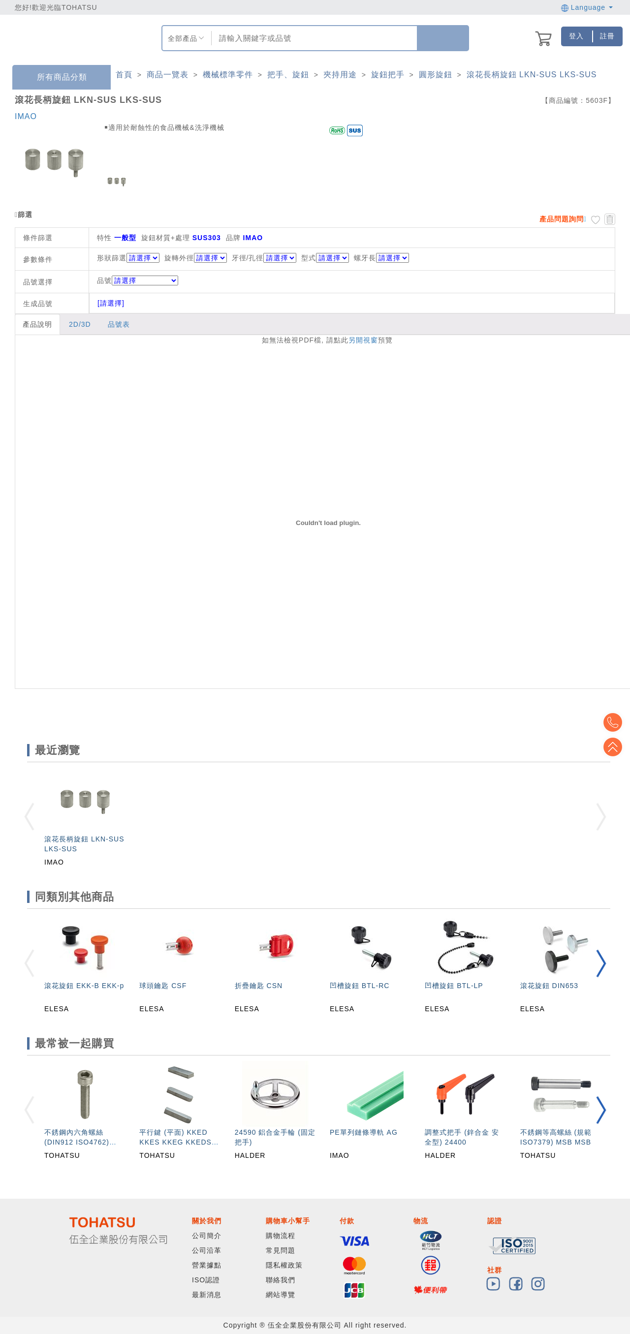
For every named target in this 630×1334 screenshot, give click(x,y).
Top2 (615, 722)
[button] (601, 963)
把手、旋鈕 (288, 74)
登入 (576, 36)
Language (587, 7)
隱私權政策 (284, 1265)
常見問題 (280, 1250)
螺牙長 (365, 258)
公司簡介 (206, 1236)
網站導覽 (280, 1295)
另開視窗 (363, 340)
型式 (308, 258)
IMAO (26, 116)
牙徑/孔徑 (248, 258)
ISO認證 (206, 1280)
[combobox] (313, 38)
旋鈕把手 (388, 74)
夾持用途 (340, 74)
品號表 (119, 324)
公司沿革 (206, 1250)
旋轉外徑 (179, 258)
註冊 (607, 36)
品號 (137, 280)
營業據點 (206, 1265)
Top (615, 747)
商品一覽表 (168, 74)
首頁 (124, 74)
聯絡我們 (280, 1280)
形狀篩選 (111, 258)
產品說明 (37, 324)
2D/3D (80, 324)
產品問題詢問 (561, 219)
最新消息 (206, 1295)
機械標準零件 (228, 74)
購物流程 (280, 1236)
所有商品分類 (54, 77)
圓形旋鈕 (435, 74)
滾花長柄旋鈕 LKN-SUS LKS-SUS (532, 74)
